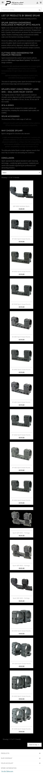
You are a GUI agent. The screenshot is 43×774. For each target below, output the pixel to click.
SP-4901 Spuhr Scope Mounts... (21, 467)
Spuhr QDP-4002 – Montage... (21, 533)
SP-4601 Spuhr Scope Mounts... (21, 402)
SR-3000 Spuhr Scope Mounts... (21, 631)
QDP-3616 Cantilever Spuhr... (21, 206)
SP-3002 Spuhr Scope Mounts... (21, 271)
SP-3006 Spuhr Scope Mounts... (21, 304)
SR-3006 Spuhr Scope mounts (21, 663)
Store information (8, 768)
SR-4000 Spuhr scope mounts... (21, 696)
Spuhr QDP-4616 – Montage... (21, 598)
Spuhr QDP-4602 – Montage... (21, 565)
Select (21, 172)
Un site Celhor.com (7, 771)
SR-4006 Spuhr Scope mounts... (21, 729)
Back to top (34, 744)
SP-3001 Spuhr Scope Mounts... (21, 239)
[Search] (21, 10)
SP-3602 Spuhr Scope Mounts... (21, 369)
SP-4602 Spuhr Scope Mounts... (21, 435)
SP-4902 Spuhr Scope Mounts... (21, 500)
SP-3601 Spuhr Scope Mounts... (21, 337)
